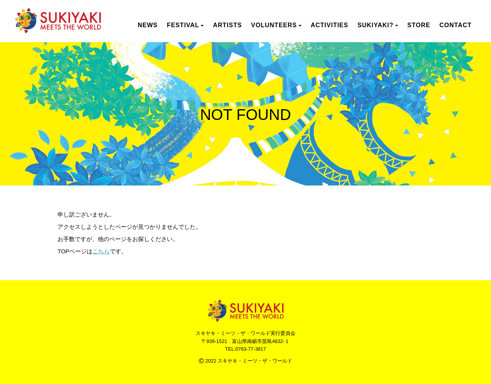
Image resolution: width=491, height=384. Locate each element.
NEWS (148, 25)
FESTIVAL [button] (185, 25)
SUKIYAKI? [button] (378, 25)
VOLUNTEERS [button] (276, 25)
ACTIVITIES (329, 25)
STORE (418, 25)
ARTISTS (227, 25)
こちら (101, 251)
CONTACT (456, 25)
